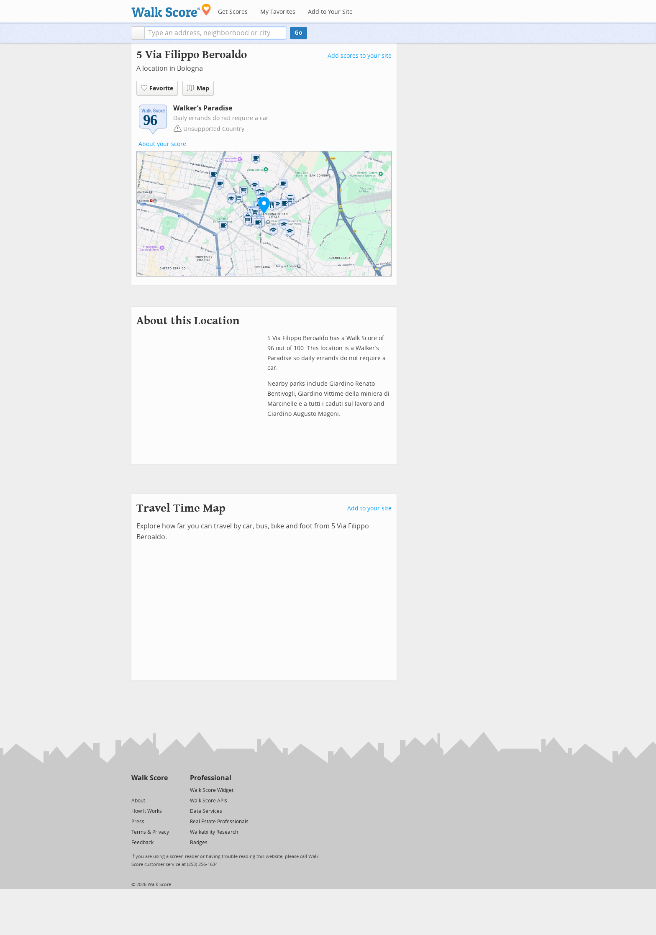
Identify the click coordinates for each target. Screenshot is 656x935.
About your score (162, 144)
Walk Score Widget (211, 790)
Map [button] (198, 88)
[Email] (162, 789)
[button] (138, 33)
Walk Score (149, 778)
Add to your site (369, 508)
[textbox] (215, 33)
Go (298, 32)
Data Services (206, 811)
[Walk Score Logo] (171, 10)
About (138, 801)
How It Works (146, 811)
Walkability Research (214, 832)
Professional (210, 778)
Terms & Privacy (150, 832)
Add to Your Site (330, 11)
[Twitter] (136, 789)
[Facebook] (149, 789)
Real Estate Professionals (219, 822)
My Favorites (277, 11)
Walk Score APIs (208, 801)
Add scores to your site (360, 55)
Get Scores (233, 11)
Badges (199, 842)
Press (137, 822)
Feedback (142, 842)
